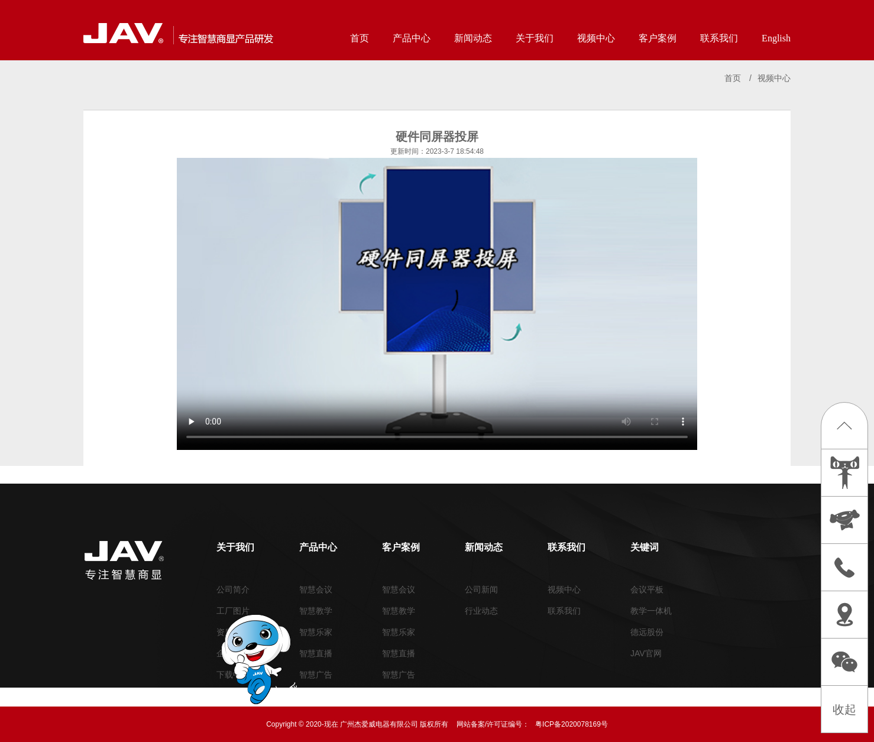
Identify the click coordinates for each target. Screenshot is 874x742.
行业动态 (481, 610)
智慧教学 (315, 610)
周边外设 (315, 696)
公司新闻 (481, 589)
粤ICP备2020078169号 (571, 724)
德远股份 (646, 632)
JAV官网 (646, 653)
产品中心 (411, 38)
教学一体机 (651, 610)
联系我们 (719, 38)
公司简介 (233, 589)
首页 (359, 38)
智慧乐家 (315, 632)
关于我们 (534, 38)
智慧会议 (315, 589)
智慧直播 (315, 653)
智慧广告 (315, 674)
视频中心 (596, 38)
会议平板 (646, 589)
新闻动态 (473, 38)
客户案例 (657, 38)
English (776, 38)
